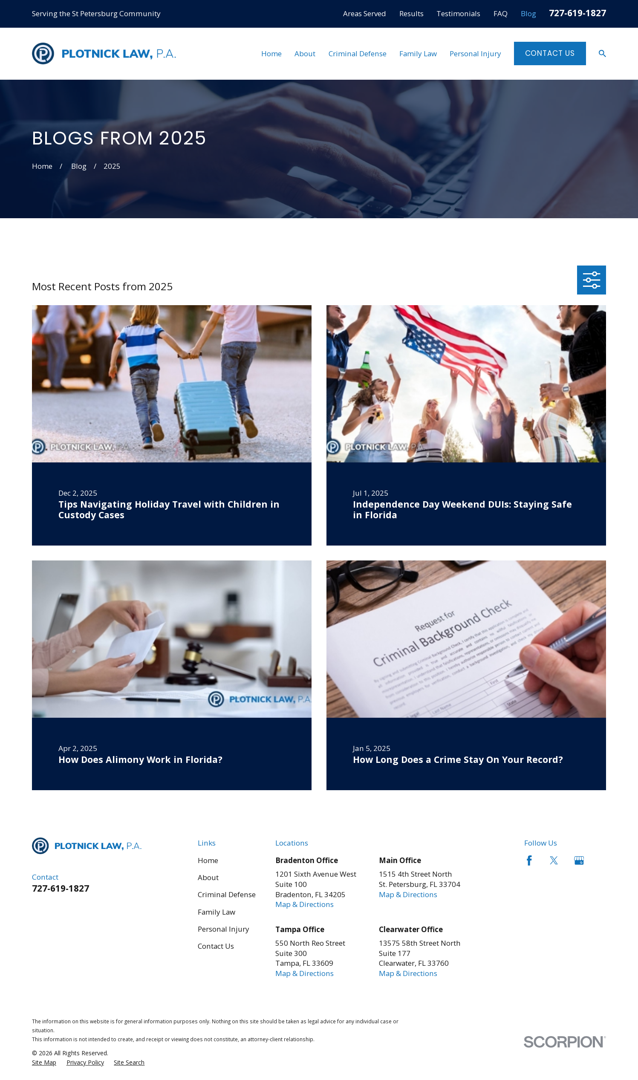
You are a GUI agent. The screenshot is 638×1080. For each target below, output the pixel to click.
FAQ (501, 13)
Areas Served (364, 13)
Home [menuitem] (271, 53)
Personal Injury (223, 929)
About (208, 877)
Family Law (216, 912)
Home (208, 860)
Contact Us (550, 53)
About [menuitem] (304, 53)
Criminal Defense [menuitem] (358, 53)
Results (411, 13)
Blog (528, 13)
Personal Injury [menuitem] (475, 53)
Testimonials (458, 13)
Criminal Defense (227, 894)
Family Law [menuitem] (418, 53)
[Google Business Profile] (579, 860)
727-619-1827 (577, 13)
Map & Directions (304, 904)
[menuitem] (44, 1062)
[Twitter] (554, 860)
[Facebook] (529, 860)
